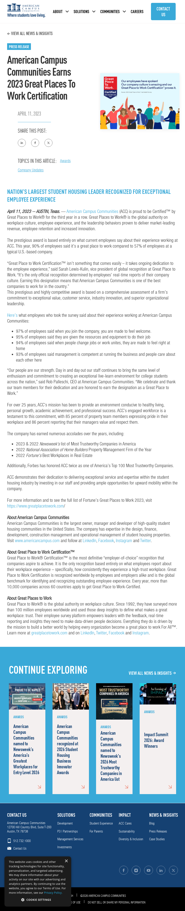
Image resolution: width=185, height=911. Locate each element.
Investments (64, 847)
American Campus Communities (92, 211)
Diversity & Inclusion (131, 839)
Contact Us (163, 11)
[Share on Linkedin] (22, 143)
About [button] (57, 11)
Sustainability (127, 831)
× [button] (66, 861)
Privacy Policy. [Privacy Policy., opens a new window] (53, 893)
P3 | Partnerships (67, 831)
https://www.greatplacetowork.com (35, 506)
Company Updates (31, 170)
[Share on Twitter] (48, 143)
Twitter (145, 540)
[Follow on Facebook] (123, 870)
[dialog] (37, 881)
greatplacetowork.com (49, 633)
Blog (152, 823)
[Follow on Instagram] (136, 870)
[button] (38, 899)
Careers (137, 11)
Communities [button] (110, 11)
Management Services (70, 839)
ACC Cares (125, 823)
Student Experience (101, 823)
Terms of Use (72, 902)
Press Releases (158, 831)
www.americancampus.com (37, 540)
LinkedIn (89, 540)
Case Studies (157, 839)
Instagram (124, 540)
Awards (65, 160)
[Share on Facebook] (35, 143)
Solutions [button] (81, 11)
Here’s (12, 315)
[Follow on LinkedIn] (161, 870)
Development (65, 823)
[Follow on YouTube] (148, 870)
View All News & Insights (32, 33)
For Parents (96, 831)
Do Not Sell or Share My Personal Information (116, 902)
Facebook (106, 540)
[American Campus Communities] (26, 11)
